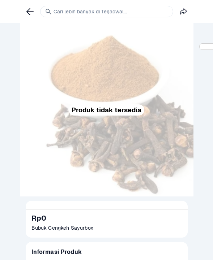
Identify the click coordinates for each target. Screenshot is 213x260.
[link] (30, 11)
